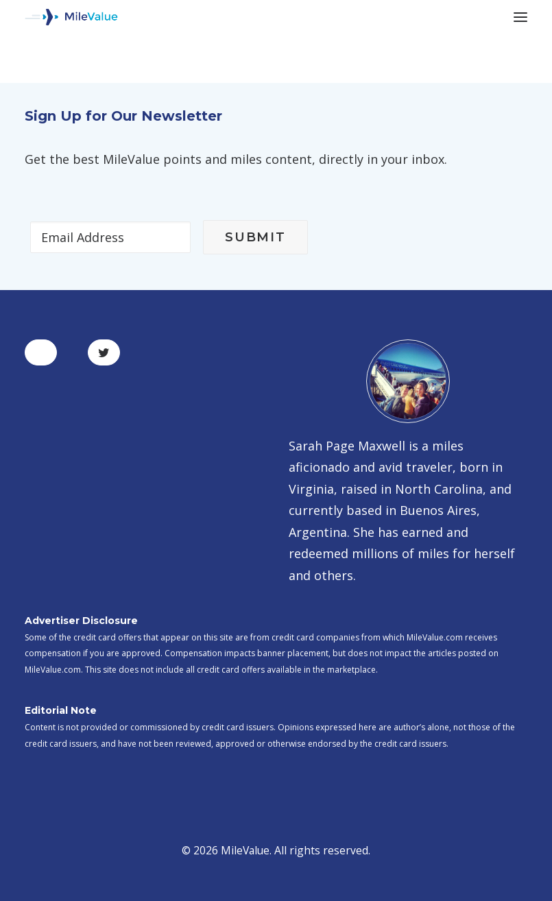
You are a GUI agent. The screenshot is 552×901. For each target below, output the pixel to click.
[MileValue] (71, 17)
